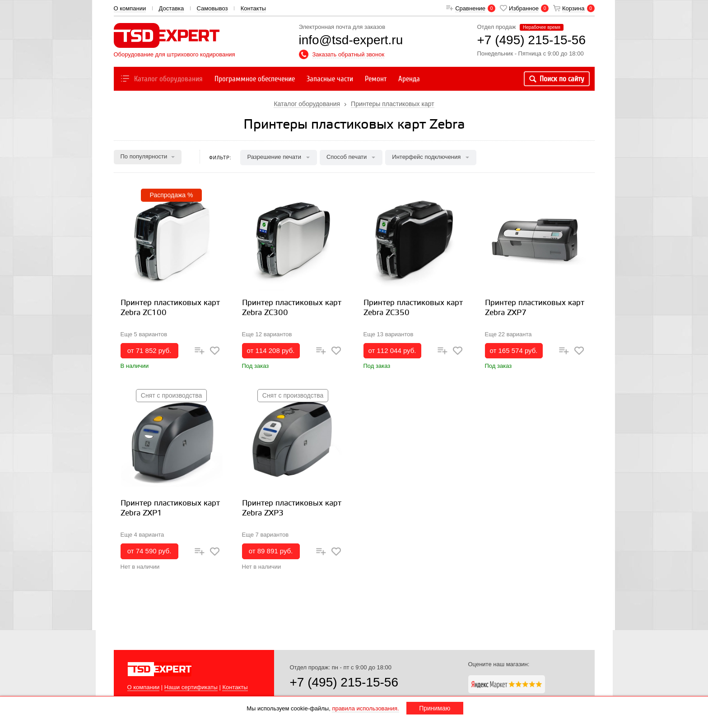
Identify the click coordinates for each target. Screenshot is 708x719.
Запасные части (330, 78)
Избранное (524, 8)
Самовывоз (212, 8)
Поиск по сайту (556, 78)
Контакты (253, 8)
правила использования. (365, 708)
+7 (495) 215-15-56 (344, 682)
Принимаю (434, 708)
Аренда (409, 78)
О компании (130, 8)
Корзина (573, 8)
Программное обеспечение (254, 78)
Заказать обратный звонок (348, 54)
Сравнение (470, 8)
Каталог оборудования (161, 78)
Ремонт (376, 78)
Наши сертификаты (191, 687)
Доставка (171, 8)
